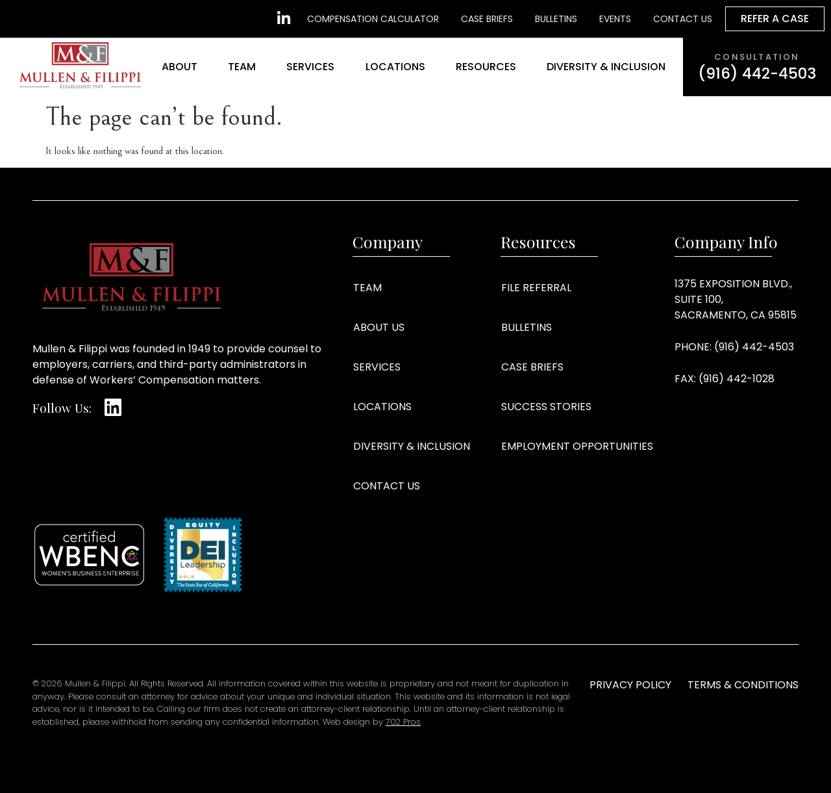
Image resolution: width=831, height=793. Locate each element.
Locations (395, 66)
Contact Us (386, 485)
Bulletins (526, 327)
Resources (486, 66)
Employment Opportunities (577, 446)
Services (310, 66)
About (179, 66)
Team (242, 66)
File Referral (536, 287)
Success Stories (546, 406)
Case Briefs (532, 366)
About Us (378, 327)
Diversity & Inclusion (606, 66)
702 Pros (403, 722)
